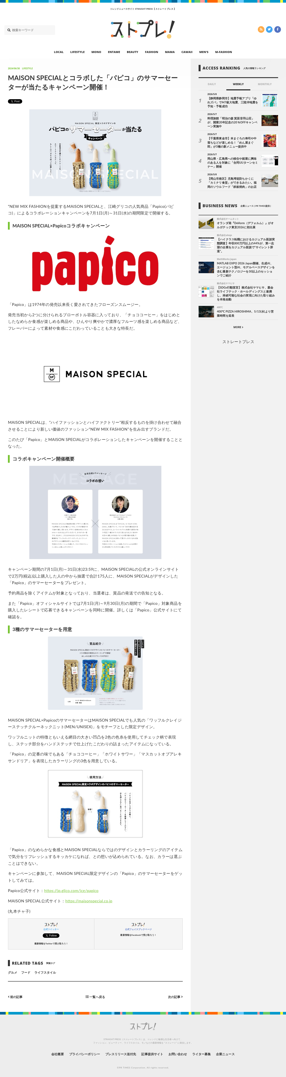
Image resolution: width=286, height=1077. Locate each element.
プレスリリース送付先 (120, 1053)
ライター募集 (201, 1053)
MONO (96, 52)
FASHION (151, 52)
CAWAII (186, 52)
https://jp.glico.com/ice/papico (72, 890)
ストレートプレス (238, 342)
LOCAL (59, 52)
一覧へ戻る (95, 996)
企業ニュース (225, 1053)
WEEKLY (238, 84)
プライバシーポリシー (84, 1053)
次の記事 (175, 996)
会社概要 (57, 1053)
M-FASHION (223, 52)
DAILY (212, 84)
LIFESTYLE (77, 52)
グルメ (12, 972)
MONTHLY (265, 84)
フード (25, 972)
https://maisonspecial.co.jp (89, 900)
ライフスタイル (45, 972)
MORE (238, 327)
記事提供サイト (152, 1053)
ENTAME (114, 52)
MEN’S (204, 52)
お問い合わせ (177, 1053)
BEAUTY (132, 52)
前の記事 (15, 996)
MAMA (170, 52)
